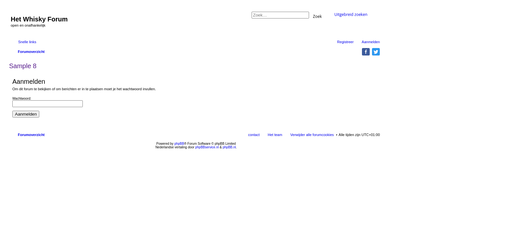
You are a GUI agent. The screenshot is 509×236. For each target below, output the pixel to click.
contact (253, 135)
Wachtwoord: (21, 98)
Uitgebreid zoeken (350, 14)
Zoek (317, 16)
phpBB (179, 143)
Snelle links (27, 42)
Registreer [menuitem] (345, 42)
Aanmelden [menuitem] (371, 42)
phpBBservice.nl (206, 147)
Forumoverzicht (31, 135)
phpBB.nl (229, 147)
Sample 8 (23, 65)
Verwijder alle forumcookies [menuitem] (312, 135)
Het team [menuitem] (275, 135)
